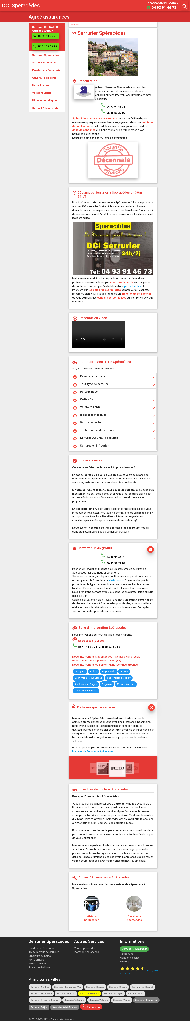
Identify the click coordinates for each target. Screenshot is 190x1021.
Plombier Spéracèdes (86, 952)
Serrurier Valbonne (74, 1000)
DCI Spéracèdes (21, 5)
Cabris (93, 671)
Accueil (75, 24)
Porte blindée (36, 959)
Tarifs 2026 (126, 953)
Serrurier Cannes (95, 986)
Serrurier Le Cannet (142, 986)
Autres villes (91, 1006)
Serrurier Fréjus (39, 1007)
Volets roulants (38, 963)
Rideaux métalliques (40, 967)
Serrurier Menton (66, 993)
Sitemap (125, 961)
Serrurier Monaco (89, 993)
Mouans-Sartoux (126, 684)
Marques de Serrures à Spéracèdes (92, 751)
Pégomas (107, 684)
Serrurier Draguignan (146, 1000)
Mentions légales (130, 957)
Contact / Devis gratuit (134, 948)
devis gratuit (116, 580)
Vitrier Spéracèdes (85, 948)
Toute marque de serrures (44, 952)
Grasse (124, 671)
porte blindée (132, 286)
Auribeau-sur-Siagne (86, 684)
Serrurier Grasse (118, 986)
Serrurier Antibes (40, 986)
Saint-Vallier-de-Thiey (118, 677)
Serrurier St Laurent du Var (45, 1000)
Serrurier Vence (121, 1000)
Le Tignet (80, 671)
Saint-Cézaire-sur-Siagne (88, 677)
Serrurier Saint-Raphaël (64, 1007)
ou (109, 647)
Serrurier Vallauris (98, 1000)
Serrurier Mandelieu (41, 993)
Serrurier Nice (135, 993)
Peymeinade (108, 671)
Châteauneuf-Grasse (86, 690)
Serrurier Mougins (113, 993)
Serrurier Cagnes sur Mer (67, 986)
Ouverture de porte (40, 956)
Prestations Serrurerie (41, 948)
